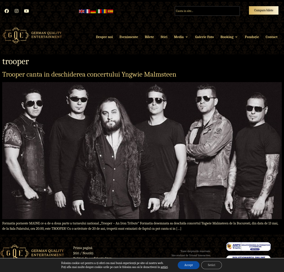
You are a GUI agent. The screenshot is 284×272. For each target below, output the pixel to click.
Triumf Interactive (199, 255)
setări (164, 267)
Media (181, 37)
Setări (211, 265)
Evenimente (128, 37)
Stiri (164, 37)
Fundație (252, 37)
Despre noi (104, 37)
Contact (271, 37)
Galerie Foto (204, 37)
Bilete (149, 37)
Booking (229, 37)
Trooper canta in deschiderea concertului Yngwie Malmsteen (89, 74)
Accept (188, 265)
